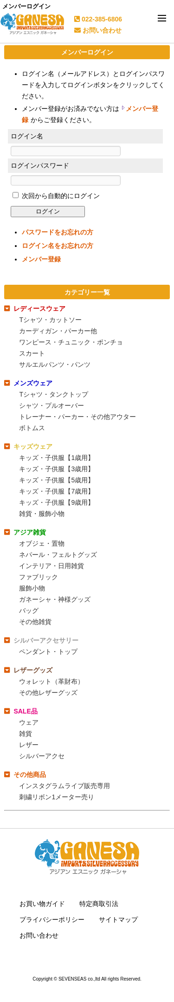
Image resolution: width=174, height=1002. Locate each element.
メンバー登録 (41, 259)
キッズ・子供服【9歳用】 (56, 502)
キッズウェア (32, 446)
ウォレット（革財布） (51, 681)
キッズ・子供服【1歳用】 (56, 457)
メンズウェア (32, 383)
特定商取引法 (98, 903)
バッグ (29, 610)
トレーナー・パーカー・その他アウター (77, 416)
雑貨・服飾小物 (41, 513)
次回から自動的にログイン (60, 195)
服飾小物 (32, 588)
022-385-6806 (98, 19)
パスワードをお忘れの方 (57, 232)
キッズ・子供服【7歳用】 (56, 491)
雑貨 (25, 733)
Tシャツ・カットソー (50, 319)
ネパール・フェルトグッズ (58, 554)
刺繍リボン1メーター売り (56, 797)
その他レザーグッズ (48, 692)
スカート (32, 353)
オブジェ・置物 (41, 543)
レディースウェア (39, 308)
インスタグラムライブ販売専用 (64, 785)
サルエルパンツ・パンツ (54, 364)
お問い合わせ (98, 30)
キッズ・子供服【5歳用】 (56, 480)
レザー (29, 744)
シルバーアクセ (41, 756)
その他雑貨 (35, 621)
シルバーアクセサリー (45, 640)
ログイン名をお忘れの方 (57, 245)
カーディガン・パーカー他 (58, 331)
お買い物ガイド (42, 903)
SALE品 (25, 711)
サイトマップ (118, 919)
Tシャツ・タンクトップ (53, 394)
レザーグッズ (32, 670)
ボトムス (32, 428)
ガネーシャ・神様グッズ (54, 599)
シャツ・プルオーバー (51, 405)
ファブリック (38, 577)
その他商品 (29, 774)
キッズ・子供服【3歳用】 (56, 469)
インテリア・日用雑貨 (51, 566)
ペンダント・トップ (48, 651)
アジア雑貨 (29, 532)
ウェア (29, 722)
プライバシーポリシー (51, 919)
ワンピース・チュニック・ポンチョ (71, 342)
